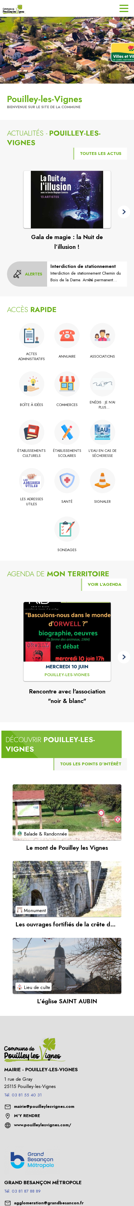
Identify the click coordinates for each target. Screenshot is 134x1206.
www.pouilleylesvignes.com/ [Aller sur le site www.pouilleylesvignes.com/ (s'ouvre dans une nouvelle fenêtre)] (42, 1125)
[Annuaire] (67, 356)
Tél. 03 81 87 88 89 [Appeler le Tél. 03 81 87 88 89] (22, 1191)
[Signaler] (102, 501)
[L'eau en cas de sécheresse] (102, 453)
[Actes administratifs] (31, 356)
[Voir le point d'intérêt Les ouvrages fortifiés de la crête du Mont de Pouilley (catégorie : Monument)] (67, 889)
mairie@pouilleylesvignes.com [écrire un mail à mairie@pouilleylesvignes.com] (44, 1106)
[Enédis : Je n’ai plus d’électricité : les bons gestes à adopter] (102, 405)
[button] (124, 212)
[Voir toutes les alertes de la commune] (28, 274)
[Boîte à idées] (31, 404)
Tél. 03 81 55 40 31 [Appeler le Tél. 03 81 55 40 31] (23, 1095)
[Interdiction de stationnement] (87, 273)
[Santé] (67, 501)
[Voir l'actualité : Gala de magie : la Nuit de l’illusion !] (67, 199)
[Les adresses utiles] (31, 502)
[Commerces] (67, 404)
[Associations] (102, 356)
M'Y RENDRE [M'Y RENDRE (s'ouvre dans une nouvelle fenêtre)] (27, 1116)
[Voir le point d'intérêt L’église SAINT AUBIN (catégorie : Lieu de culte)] (67, 966)
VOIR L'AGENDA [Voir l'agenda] (104, 584)
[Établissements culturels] (31, 453)
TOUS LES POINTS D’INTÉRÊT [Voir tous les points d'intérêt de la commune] (90, 764)
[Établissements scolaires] (67, 453)
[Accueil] (14, 8)
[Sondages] (67, 550)
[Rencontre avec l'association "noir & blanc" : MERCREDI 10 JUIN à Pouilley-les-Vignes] (67, 675)
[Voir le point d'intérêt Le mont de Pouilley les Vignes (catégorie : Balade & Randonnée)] (67, 812)
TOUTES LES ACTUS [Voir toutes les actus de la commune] (100, 153)
